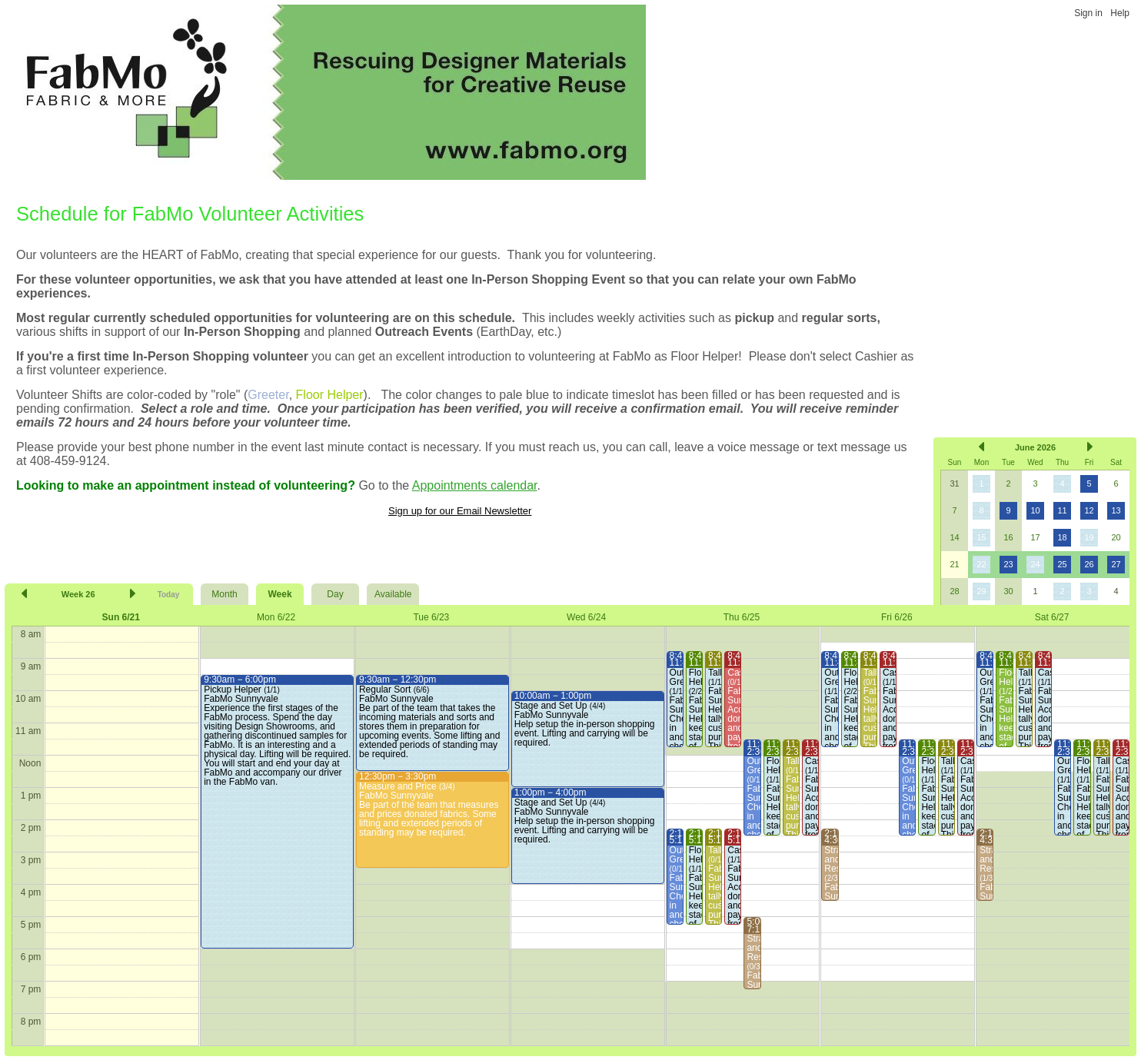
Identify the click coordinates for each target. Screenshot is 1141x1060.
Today (169, 594)
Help (1119, 13)
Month (224, 594)
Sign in (1088, 13)
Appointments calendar (474, 485)
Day (335, 594)
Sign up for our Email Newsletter (459, 511)
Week (279, 594)
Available (392, 594)
